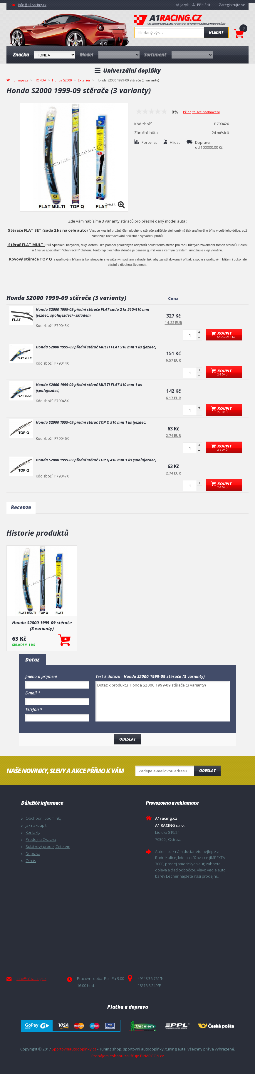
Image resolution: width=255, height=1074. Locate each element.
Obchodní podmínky (43, 818)
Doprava (33, 853)
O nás (31, 860)
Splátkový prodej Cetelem (48, 846)
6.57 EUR (173, 360)
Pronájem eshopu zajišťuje (115, 1055)
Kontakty (33, 832)
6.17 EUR (173, 397)
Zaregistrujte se (232, 4)
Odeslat (207, 770)
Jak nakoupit (36, 825)
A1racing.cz (180, 20)
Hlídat (175, 142)
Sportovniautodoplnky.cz (74, 1049)
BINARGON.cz (152, 1055)
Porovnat (149, 142)
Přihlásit (203, 4)
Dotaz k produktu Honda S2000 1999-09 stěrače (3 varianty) (162, 701)
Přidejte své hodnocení (201, 112)
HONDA (40, 80)
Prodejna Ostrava (41, 839)
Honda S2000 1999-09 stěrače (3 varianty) (42, 625)
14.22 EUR (173, 322)
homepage (19, 79)
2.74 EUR (173, 435)
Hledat (216, 32)
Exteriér (84, 80)
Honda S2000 (62, 80)
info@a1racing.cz (32, 4)
